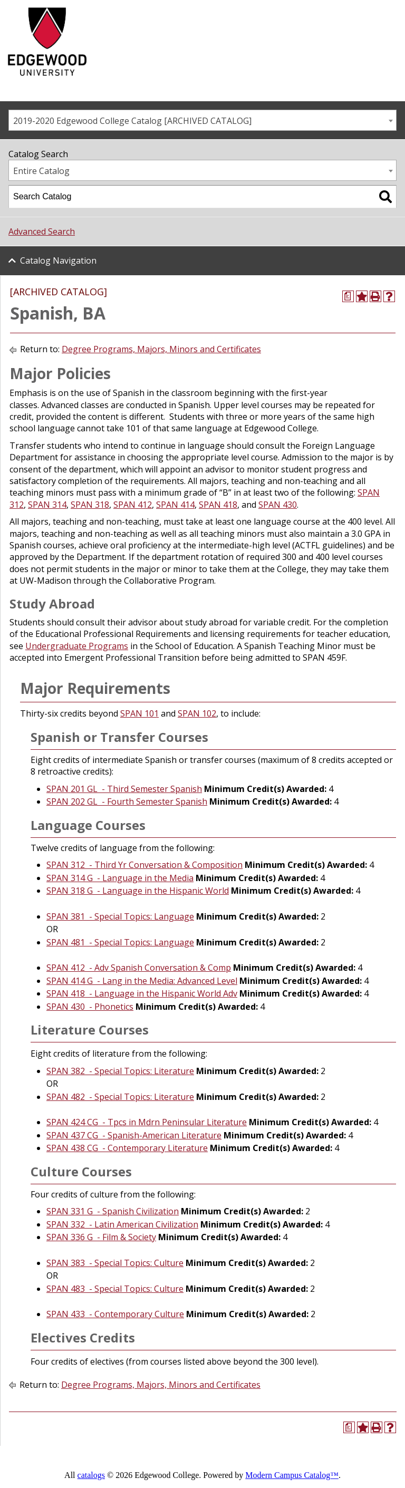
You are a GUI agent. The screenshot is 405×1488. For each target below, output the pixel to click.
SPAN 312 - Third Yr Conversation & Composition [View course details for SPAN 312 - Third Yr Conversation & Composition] (144, 865)
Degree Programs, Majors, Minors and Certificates (161, 349)
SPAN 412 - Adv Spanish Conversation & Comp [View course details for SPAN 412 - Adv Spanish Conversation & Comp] (138, 967)
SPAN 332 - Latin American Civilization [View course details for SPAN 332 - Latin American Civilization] (122, 1224)
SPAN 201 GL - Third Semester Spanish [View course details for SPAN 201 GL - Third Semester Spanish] (124, 789)
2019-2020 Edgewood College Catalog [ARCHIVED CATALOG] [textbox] (132, 121)
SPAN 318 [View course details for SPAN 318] (90, 504)
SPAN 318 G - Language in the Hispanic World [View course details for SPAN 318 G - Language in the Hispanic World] (137, 890)
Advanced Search (41, 231)
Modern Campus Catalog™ (292, 1475)
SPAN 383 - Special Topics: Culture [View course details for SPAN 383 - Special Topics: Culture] (115, 1263)
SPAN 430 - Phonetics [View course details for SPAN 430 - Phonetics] (89, 1006)
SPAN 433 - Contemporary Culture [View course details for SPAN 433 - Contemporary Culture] (115, 1314)
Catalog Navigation (58, 260)
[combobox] (202, 120)
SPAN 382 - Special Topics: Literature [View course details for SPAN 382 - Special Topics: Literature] (120, 1071)
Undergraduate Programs (76, 646)
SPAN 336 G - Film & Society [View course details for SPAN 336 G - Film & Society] (101, 1237)
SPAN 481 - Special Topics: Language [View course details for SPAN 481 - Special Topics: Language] (120, 942)
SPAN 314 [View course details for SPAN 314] (47, 504)
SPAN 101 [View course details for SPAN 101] (139, 713)
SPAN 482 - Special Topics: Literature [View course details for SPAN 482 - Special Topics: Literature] (120, 1097)
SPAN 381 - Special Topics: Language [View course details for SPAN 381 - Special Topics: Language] (120, 916)
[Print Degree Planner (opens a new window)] (348, 296)
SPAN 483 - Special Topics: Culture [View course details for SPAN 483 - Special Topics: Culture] (115, 1288)
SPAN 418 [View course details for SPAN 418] (218, 504)
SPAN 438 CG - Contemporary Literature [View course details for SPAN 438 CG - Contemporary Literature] (127, 1148)
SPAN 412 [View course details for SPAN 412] (132, 504)
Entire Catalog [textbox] (41, 171)
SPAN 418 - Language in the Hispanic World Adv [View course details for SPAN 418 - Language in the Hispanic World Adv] (141, 993)
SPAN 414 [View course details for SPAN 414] (175, 504)
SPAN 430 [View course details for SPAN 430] (277, 504)
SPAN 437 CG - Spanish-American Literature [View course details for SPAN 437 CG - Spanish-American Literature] (133, 1135)
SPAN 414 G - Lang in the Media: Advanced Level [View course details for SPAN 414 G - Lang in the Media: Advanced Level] (141, 981)
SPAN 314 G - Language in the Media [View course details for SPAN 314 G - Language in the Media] (120, 878)
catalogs (91, 1475)
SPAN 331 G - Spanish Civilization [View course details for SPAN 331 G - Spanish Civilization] (112, 1211)
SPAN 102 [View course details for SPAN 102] (197, 713)
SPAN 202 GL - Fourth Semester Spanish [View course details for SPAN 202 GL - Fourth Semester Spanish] (126, 801)
